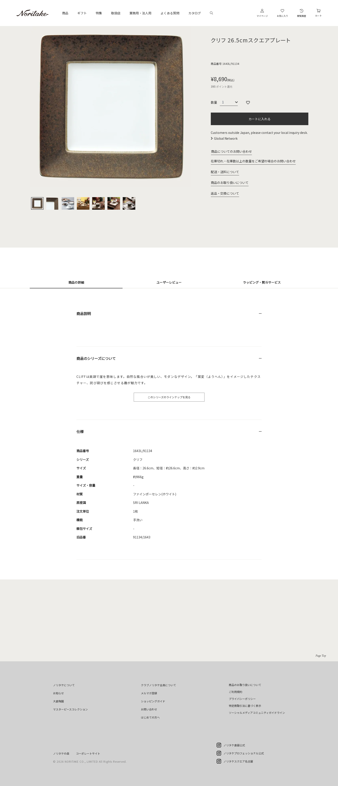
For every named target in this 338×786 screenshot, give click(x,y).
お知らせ (58, 693)
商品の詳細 (76, 282)
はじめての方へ (150, 717)
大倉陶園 (58, 701)
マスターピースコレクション (70, 709)
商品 (65, 13)
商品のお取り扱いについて (230, 182)
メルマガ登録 (149, 693)
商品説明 (83, 313)
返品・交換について (225, 193)
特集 (99, 13)
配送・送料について (225, 172)
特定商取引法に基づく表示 (245, 706)
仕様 (80, 431)
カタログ (194, 13)
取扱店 (115, 13)
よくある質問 (169, 13)
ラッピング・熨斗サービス (262, 282)
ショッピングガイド (153, 701)
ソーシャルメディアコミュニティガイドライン (257, 712)
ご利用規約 (235, 692)
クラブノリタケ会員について (158, 685)
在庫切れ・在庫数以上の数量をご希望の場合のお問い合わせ (253, 161)
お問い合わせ (149, 709)
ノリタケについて (64, 685)
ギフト (82, 13)
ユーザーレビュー (169, 282)
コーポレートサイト (88, 753)
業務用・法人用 (140, 13)
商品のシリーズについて (96, 358)
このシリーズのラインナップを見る (169, 397)
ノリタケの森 (61, 753)
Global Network (226, 138)
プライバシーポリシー (242, 699)
